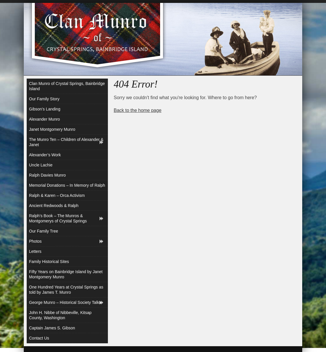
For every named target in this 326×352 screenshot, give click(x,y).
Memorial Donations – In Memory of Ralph (67, 185)
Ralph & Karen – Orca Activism (57, 195)
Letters (35, 251)
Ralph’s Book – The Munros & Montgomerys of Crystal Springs (58, 218)
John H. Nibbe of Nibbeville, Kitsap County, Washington (60, 315)
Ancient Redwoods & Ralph (53, 205)
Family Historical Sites (49, 261)
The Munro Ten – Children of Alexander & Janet (66, 142)
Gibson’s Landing (44, 109)
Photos (35, 241)
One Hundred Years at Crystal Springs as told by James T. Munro (66, 290)
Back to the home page (138, 110)
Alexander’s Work (45, 155)
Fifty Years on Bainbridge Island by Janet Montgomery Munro (66, 274)
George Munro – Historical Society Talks (65, 302)
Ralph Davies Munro (47, 175)
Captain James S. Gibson (52, 328)
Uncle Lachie (40, 165)
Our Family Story (44, 99)
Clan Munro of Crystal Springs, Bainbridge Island (67, 86)
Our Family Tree (43, 231)
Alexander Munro (44, 119)
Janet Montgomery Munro (52, 129)
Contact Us (39, 338)
